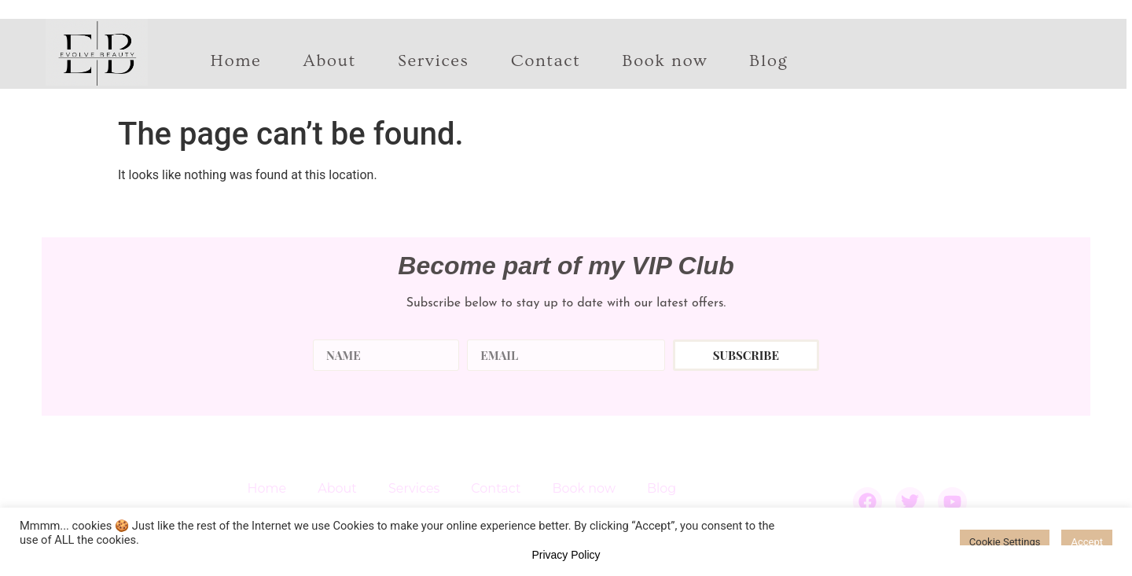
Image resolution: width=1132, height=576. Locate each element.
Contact (546, 61)
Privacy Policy (565, 554)
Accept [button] (1087, 542)
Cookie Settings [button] (1005, 542)
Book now (665, 61)
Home (236, 61)
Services (433, 61)
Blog (768, 61)
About (329, 61)
